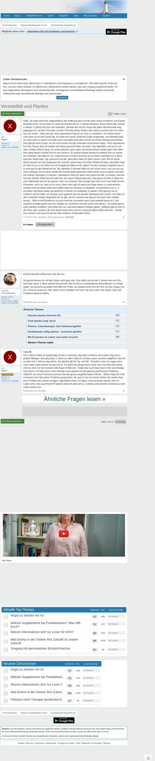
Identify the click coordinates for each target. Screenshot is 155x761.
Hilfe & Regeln (90, 15)
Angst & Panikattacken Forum (34, 713)
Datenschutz (51, 743)
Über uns (29, 743)
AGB (78, 743)
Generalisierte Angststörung (63, 713)
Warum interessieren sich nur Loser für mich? (42, 632)
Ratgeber (63, 15)
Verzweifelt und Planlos (24, 106)
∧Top (148, 758)
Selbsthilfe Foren (34, 15)
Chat (75, 15)
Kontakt (21, 743)
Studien (106, 15)
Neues (18, 15)
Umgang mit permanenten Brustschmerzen (40, 648)
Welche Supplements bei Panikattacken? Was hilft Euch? (50, 677)
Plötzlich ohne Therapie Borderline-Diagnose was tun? (48, 699)
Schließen (62, 97)
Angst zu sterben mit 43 (27, 615)
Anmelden (119, 20)
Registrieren (103, 20)
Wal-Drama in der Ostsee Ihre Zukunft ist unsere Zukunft (50, 692)
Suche (51, 15)
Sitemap (106, 743)
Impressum (39, 743)
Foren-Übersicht (9, 713)
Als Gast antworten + (12, 113)
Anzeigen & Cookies (66, 743)
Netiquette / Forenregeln (92, 743)
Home (6, 15)
